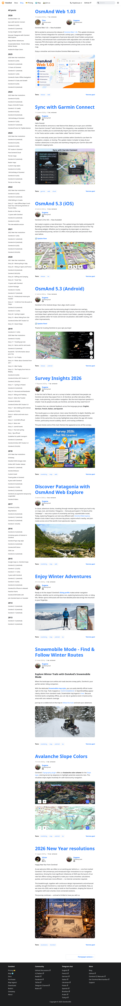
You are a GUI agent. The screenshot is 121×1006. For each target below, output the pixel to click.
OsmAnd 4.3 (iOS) (13, 194)
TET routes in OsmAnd (15, 149)
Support (92, 982)
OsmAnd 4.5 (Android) (15, 159)
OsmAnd (53, 945)
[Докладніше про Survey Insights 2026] (90, 474)
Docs (16, 3)
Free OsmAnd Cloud (14, 152)
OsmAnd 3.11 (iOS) (14, 332)
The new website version (16, 224)
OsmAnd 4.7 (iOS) (13, 121)
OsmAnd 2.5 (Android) (15, 532)
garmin (43, 191)
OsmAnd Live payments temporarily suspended (19, 495)
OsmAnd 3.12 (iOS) (14, 311)
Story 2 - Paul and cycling (16, 430)
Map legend (12, 982)
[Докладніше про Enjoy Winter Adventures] (90, 637)
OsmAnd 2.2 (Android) (15, 565)
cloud (54, 191)
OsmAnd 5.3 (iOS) (13, 25)
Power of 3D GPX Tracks (15, 105)
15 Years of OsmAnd (14, 67)
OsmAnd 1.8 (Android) (15, 609)
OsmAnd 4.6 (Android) (15, 139)
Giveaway (11, 458)
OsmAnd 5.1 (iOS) (13, 74)
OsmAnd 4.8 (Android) (15, 115)
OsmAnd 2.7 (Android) (15, 517)
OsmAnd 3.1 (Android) (15, 467)
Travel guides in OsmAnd (16, 477)
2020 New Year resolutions (16, 335)
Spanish (65, 988)
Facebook (39, 979)
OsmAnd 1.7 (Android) (15, 613)
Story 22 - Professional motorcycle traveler (19, 298)
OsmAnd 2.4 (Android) (15, 544)
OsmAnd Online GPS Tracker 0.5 (18, 404)
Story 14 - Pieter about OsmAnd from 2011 (20, 362)
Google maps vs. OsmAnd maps (18, 562)
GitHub (87, 3)
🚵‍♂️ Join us (46, 3)
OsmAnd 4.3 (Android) (15, 197)
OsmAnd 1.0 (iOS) (13, 582)
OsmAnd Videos (13, 499)
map (50, 474)
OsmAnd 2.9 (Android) (15, 490)
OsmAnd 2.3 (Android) (15, 554)
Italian (65, 979)
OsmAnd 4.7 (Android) (15, 125)
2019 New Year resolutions (16, 454)
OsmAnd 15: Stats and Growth (17, 80)
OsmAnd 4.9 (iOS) (13, 98)
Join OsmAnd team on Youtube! (18, 598)
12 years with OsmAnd (15, 214)
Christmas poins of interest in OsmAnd (17, 536)
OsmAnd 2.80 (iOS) (14, 401)
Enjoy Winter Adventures (16, 41)
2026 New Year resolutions (16, 57)
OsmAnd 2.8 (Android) (15, 514)
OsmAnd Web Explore (82, 516)
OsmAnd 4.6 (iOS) (13, 143)
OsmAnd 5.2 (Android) (15, 64)
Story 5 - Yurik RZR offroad (16, 420)
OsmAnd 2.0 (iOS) (13, 507)
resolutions (44, 945)
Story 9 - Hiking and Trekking (17, 395)
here (82, 693)
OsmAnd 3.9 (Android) (15, 249)
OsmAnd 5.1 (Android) (15, 71)
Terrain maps (12, 156)
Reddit (38, 976)
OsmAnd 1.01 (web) (14, 108)
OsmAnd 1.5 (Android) (15, 621)
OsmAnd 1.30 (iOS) (14, 524)
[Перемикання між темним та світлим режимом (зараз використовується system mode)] (117, 2)
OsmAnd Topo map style (16, 541)
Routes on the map (14, 211)
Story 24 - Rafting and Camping (18, 277)
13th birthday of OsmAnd (16, 172)
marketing (44, 474)
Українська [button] (75, 3)
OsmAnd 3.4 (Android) (15, 388)
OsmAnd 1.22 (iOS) (14, 568)
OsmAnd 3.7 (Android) (15, 293)
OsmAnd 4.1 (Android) (15, 239)
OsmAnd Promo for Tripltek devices (19, 128)
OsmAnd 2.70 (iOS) (14, 411)
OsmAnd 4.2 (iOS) (13, 221)
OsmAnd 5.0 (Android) (15, 87)
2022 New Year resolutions (16, 232)
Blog (21, 3)
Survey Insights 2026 (14, 32)
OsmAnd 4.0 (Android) (15, 242)
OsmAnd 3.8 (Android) (15, 270)
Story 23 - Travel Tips (14, 280)
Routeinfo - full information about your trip (19, 353)
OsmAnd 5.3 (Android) (15, 28)
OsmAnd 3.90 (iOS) (14, 252)
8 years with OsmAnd (15, 480)
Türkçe (65, 997)
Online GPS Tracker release (16, 464)
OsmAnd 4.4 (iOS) (13, 176)
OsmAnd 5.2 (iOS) (13, 61)
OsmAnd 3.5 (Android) (15, 348)
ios (48, 276)
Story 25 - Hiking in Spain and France (19, 267)
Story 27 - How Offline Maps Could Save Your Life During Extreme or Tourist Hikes (19, 206)
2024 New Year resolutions (16, 136)
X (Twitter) (39, 973)
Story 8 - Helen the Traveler (16, 398)
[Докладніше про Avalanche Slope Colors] (90, 836)
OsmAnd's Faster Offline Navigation (19, 77)
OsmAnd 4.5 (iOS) (13, 146)
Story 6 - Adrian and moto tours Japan (18, 416)
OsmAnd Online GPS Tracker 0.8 (18, 321)
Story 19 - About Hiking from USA (18, 317)
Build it (10, 988)
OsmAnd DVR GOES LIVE (16, 595)
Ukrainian (66, 982)
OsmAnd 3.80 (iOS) (14, 273)
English (65, 970)
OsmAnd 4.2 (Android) (15, 218)
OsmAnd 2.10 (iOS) (14, 487)
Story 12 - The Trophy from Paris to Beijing (19, 371)
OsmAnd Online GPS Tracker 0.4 (18, 443)
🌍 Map (38, 3)
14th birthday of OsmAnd (16, 118)
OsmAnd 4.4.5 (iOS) (14, 169)
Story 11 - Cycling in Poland (16, 385)
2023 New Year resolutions (16, 190)
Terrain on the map (14, 182)
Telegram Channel (42, 985)
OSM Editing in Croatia (15, 200)
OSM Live (11, 550)
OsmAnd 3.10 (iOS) (14, 339)
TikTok (38, 982)
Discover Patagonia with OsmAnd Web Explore (18, 36)
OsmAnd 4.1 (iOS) (13, 236)
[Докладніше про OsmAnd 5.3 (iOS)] (90, 276)
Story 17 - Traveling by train (17, 342)
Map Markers (12, 511)
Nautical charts (13, 591)
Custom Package (13, 286)
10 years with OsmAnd (15, 283)
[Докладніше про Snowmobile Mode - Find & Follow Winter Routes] (90, 744)
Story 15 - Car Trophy (14, 357)
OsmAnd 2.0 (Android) (15, 585)
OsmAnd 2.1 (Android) (15, 578)
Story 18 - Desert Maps (15, 324)
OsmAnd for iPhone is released (18, 588)
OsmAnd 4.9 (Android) (15, 102)
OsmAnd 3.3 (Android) (15, 440)
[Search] (105, 2)
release (43, 95)
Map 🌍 (11, 973)
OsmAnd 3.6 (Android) (15, 307)
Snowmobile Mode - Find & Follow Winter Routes (19, 45)
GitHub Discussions (42, 970)
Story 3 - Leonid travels (15, 426)
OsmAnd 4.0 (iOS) (13, 245)
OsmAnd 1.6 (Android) (15, 624)
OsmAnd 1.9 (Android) (15, 606)
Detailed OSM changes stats (17, 461)
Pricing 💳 (11, 970)
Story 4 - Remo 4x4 (14, 423)
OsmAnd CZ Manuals (97, 976)
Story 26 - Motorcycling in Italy (17, 263)
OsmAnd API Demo (14, 547)
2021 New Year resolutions (16, 260)
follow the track (68, 703)
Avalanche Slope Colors (15, 49)
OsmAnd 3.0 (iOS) (13, 375)
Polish (65, 985)
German (65, 976)
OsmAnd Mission (13, 471)
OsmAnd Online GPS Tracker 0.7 (18, 378)
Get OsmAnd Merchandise (99, 979)
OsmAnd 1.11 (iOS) (14, 572)
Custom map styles (14, 166)
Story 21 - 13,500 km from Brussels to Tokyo (20, 303)
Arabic (65, 994)
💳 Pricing (29, 3)
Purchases (11, 979)
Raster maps (12, 162)
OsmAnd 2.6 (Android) (15, 520)
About (10, 994)
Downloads (12, 985)
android (49, 366)
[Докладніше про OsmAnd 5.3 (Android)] (90, 366)
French (65, 973)
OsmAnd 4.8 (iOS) (13, 112)
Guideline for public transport (17, 436)
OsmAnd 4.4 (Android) (15, 179)
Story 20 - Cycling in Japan (16, 314)
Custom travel (12, 474)
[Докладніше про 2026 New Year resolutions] (90, 945)
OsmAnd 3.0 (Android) (15, 484)
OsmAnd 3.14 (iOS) (14, 290)
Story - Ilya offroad (14, 433)
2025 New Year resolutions (16, 95)
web (48, 95)
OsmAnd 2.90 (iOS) (14, 381)
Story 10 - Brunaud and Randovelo (19, 391)
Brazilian (66, 991)
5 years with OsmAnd (15, 575)
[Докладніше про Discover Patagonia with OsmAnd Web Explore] (90, 564)
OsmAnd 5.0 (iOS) (13, 84)
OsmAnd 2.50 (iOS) (14, 446)
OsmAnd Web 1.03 (14, 19)
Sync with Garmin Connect (16, 22)
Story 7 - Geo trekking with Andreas (19, 408)
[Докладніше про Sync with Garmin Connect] (90, 191)
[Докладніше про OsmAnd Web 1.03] (90, 95)
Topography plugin (49, 773)
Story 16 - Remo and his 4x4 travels (19, 345)
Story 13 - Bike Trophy (15, 366)
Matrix (38, 988)
